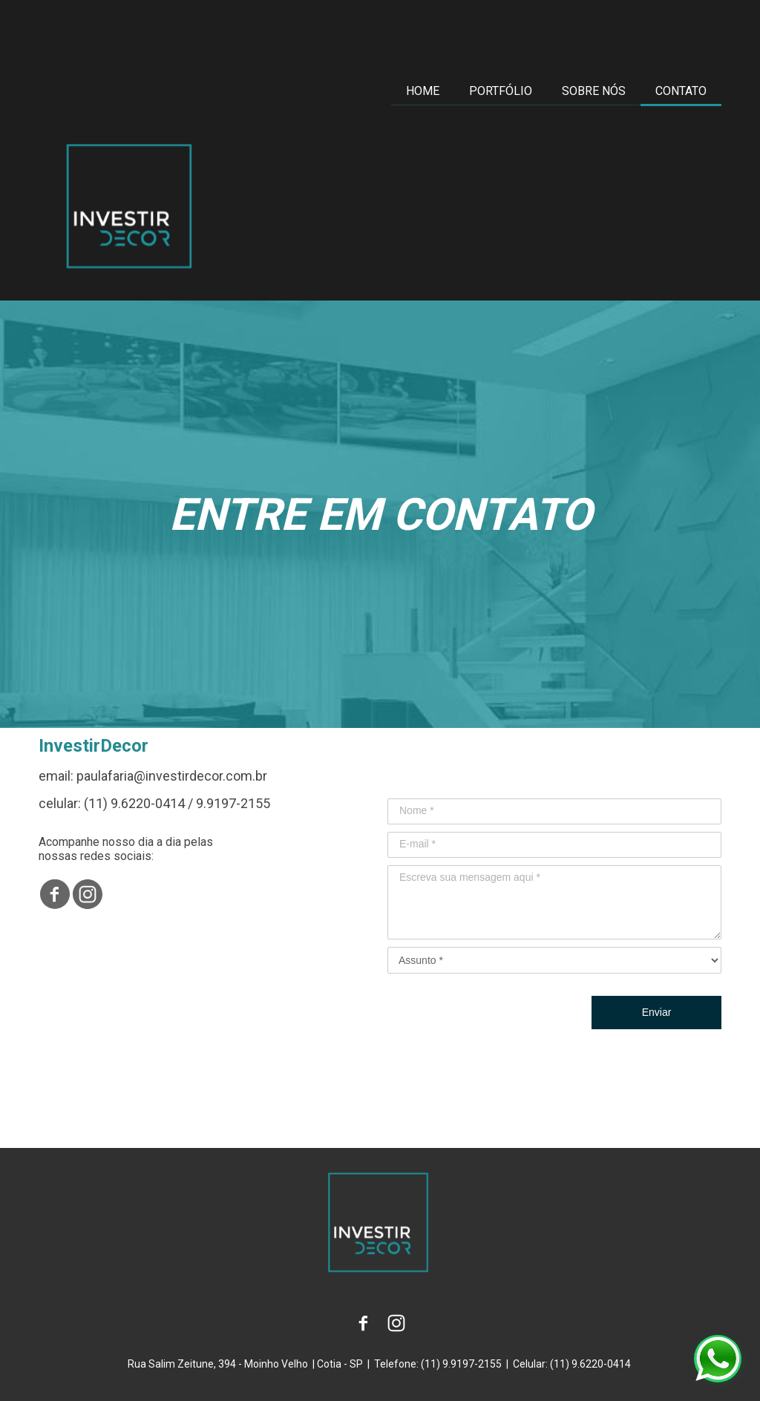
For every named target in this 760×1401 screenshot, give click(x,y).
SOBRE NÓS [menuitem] (594, 91)
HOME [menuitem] (422, 91)
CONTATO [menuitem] (681, 91)
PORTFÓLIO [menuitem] (500, 91)
